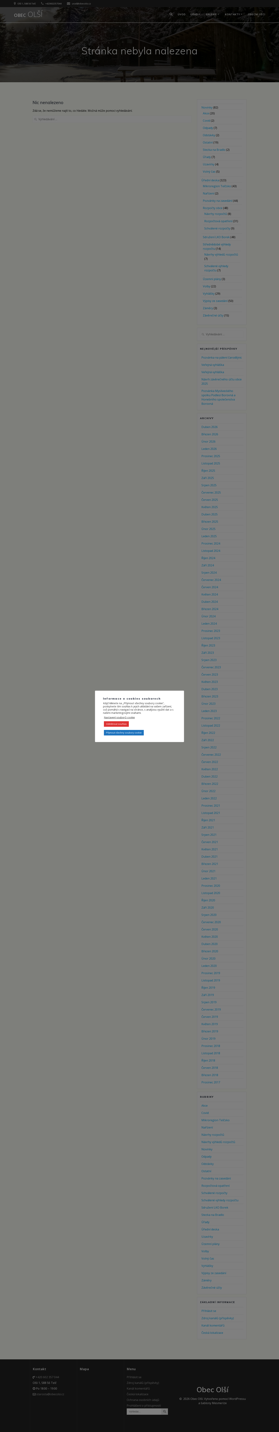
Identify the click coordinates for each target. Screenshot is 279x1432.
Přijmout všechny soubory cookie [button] (124, 732)
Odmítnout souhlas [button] (116, 724)
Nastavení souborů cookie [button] (119, 717)
